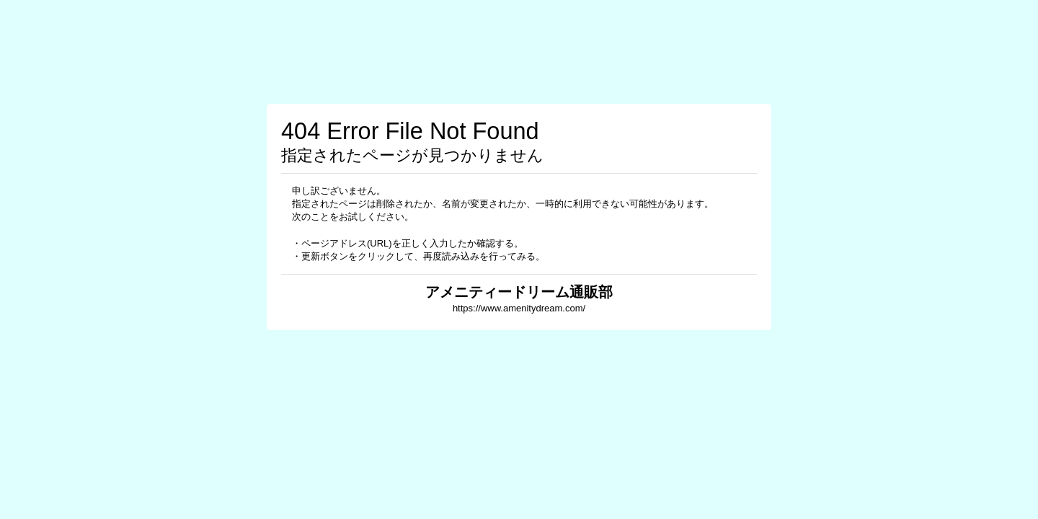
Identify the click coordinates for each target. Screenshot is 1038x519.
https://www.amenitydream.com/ (519, 308)
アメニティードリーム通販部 (519, 292)
